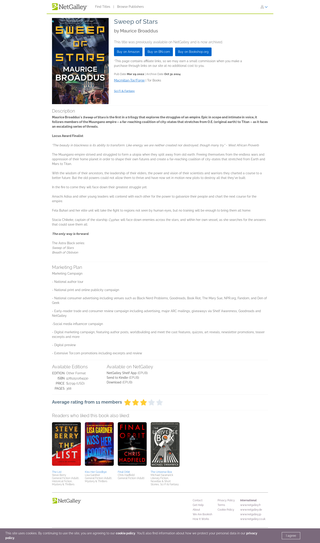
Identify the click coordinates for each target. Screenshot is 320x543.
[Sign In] (264, 6)
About (196, 509)
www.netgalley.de (251, 509)
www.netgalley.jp (250, 514)
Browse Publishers (130, 6)
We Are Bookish (202, 514)
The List (57, 472)
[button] (66, 445)
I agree (291, 535)
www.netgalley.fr (250, 505)
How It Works (201, 519)
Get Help (198, 505)
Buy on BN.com (159, 52)
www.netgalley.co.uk (252, 519)
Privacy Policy (226, 500)
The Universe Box (161, 472)
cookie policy (125, 533)
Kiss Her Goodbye (96, 472)
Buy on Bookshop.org (193, 52)
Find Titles (102, 6)
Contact (197, 500)
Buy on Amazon (128, 52)
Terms (221, 505)
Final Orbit (124, 472)
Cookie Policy (226, 509)
